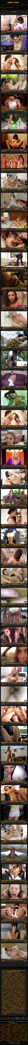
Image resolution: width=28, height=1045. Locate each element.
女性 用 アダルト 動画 (4, 1024)
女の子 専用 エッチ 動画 (13, 980)
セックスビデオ (14, 1040)
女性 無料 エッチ (3, 1027)
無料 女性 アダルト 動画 (5, 1035)
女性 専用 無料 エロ (16, 1006)
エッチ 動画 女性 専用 (17, 975)
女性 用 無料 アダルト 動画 (21, 1026)
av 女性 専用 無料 (6, 973)
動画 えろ (13, 1041)
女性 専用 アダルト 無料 (14, 2)
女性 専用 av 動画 (9, 986)
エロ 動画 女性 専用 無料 (13, 977)
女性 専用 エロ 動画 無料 (17, 998)
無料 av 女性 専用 (17, 1008)
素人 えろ (20, 1029)
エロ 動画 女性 (8, 1038)
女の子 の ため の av (23, 1035)
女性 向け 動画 (8, 1029)
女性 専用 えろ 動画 (15, 987)
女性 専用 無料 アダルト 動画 (14, 1004)
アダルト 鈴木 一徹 (13, 1034)
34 (13, 964)
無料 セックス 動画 (13, 1024)
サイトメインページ (3, 8)
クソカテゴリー (10, 7)
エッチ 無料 (13, 1026)
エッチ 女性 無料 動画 (5, 1025)
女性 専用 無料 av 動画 (18, 1000)
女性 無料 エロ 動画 (21, 1040)
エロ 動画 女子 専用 (15, 976)
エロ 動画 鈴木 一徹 (14, 1030)
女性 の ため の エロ (15, 1035)
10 (21, 963)
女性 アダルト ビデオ (16, 1033)
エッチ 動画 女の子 (22, 1030)
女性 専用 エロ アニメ (7, 996)
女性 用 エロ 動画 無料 (20, 1039)
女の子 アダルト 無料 (14, 1025)
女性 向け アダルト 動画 (10, 1039)
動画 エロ (17, 1041)
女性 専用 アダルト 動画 (10, 991)
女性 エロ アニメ (22, 1025)
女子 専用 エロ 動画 (10, 984)
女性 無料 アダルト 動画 (6, 1036)
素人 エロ (2, 1038)
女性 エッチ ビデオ (7, 1026)
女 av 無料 (14, 1038)
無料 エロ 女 (10, 1027)
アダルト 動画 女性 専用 (16, 973)
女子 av (25, 1036)
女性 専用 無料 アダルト (17, 1002)
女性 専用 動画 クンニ (7, 1000)
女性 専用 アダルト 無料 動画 (14, 992)
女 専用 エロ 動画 (13, 979)
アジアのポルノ (15, 1036)
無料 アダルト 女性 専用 (18, 1010)
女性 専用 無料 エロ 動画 (18, 1007)
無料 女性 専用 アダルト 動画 (10, 1012)
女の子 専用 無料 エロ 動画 (13, 982)
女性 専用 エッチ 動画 (16, 994)
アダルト (23, 1033)
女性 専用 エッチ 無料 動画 (18, 995)
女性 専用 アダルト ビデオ (15, 988)
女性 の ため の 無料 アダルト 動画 (15, 1031)
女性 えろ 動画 (6, 1030)
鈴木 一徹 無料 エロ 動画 (22, 1034)
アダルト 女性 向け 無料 (22, 1024)
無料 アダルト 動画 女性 (18, 1027)
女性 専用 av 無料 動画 (19, 986)
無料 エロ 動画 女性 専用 (8, 1011)
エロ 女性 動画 (14, 1029)
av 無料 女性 (20, 1036)
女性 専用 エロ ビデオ (18, 996)
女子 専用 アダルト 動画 (12, 983)
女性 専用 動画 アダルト (19, 999)
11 (23, 963)
